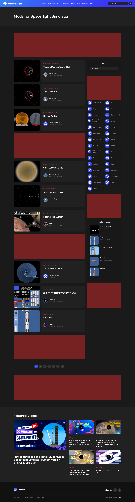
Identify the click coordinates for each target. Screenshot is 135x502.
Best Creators (75, 3)
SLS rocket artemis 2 (106, 247)
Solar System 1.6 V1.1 (53, 192)
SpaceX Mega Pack (106, 226)
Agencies (66, 3)
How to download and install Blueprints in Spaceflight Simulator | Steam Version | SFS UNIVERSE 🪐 (39, 459)
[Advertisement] (66, 45)
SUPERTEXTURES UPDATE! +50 (60, 293)
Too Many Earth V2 (53, 268)
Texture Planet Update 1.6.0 (57, 67)
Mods (59, 3)
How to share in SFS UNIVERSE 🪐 (108, 471)
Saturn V (48, 317)
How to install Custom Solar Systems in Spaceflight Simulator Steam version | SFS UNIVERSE (107, 443)
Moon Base (103, 258)
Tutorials (85, 3)
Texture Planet (51, 91)
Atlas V (102, 268)
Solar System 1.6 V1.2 (54, 167)
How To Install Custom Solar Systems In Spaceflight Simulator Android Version (79, 472)
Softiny (119, 497)
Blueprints (51, 3)
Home (44, 3)
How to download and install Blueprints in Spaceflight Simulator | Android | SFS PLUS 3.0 (80, 443)
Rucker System (51, 116)
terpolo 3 (103, 237)
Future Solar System (54, 216)
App (91, 3)
